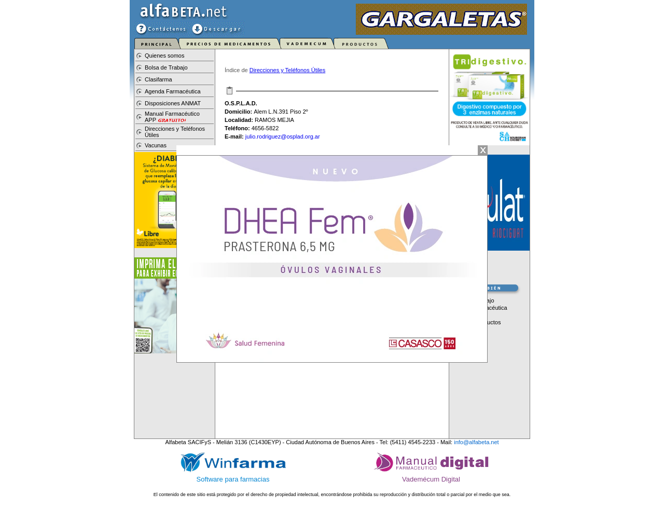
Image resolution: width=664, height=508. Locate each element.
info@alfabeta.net (476, 442)
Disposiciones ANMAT (173, 103)
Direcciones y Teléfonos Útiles (288, 70)
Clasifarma (158, 79)
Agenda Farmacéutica (173, 91)
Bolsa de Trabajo (166, 67)
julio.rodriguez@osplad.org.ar (282, 136)
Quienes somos (164, 55)
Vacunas (156, 145)
